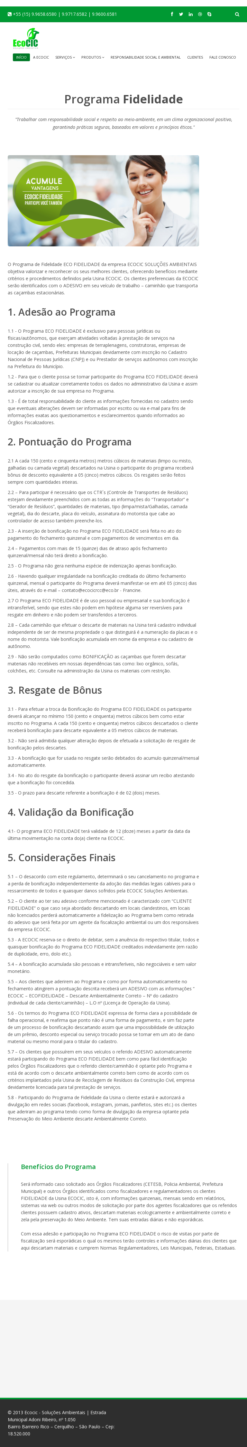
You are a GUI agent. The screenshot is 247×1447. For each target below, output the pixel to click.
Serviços (65, 57)
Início (21, 57)
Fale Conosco (222, 57)
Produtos (92, 57)
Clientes (195, 57)
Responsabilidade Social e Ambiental (146, 57)
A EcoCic (41, 57)
